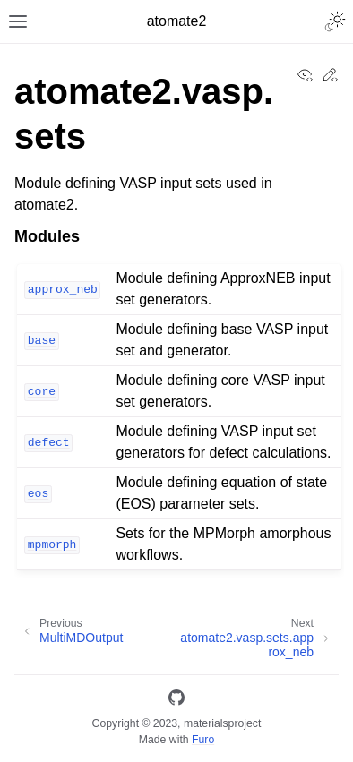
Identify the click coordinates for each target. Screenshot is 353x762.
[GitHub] (176, 700)
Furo (203, 739)
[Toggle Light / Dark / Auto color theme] (335, 21)
